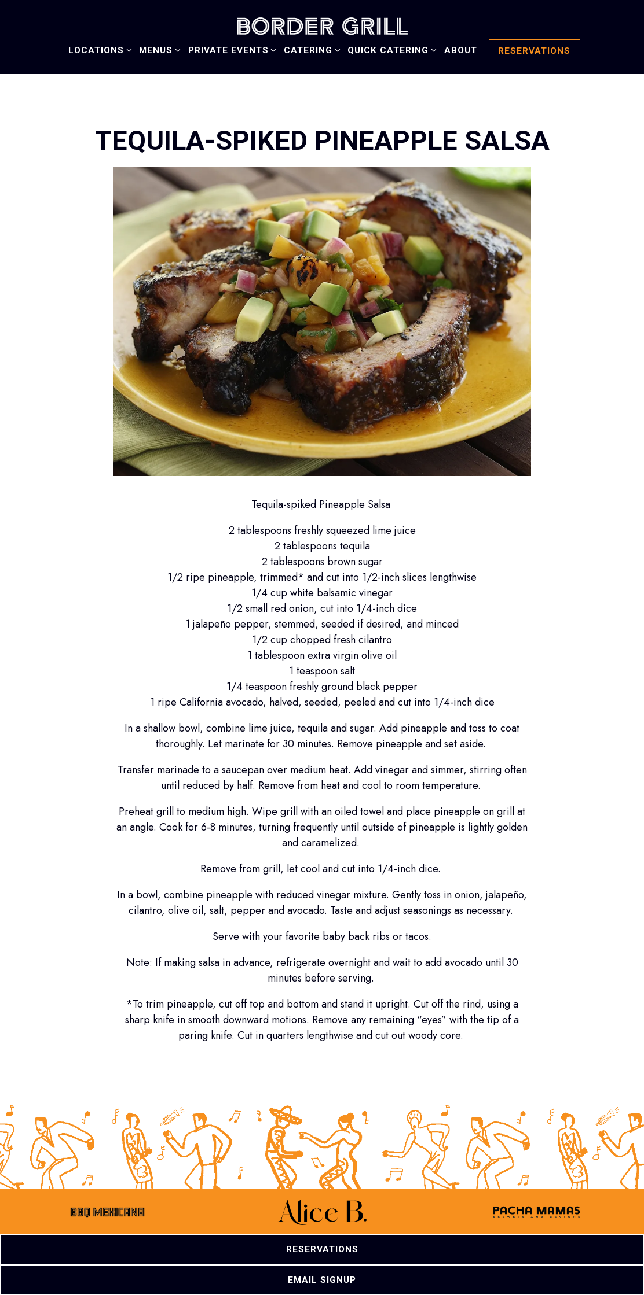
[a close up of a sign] (536, 1218)
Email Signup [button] (322, 1280)
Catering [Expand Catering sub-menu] (310, 49)
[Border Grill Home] (322, 24)
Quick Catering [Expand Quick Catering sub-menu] (390, 49)
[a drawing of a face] (107, 1218)
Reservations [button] (534, 51)
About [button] (460, 50)
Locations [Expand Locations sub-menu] (98, 49)
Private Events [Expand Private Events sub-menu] (230, 49)
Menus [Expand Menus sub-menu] (157, 49)
